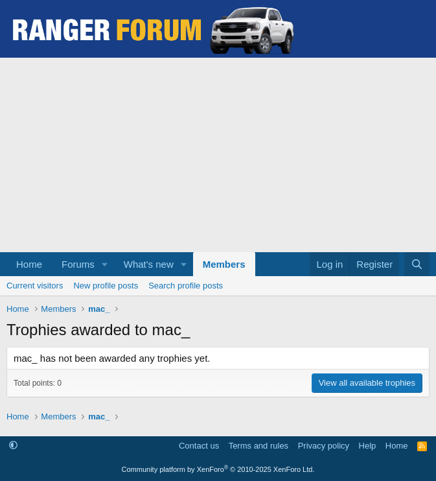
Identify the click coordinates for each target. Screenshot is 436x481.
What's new (149, 264)
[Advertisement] (218, 155)
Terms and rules (258, 446)
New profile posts (105, 285)
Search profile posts (185, 285)
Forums (78, 264)
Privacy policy (323, 446)
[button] (105, 264)
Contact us (199, 446)
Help (367, 446)
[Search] (417, 264)
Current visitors (34, 285)
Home (29, 264)
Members (224, 264)
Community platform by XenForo (218, 469)
